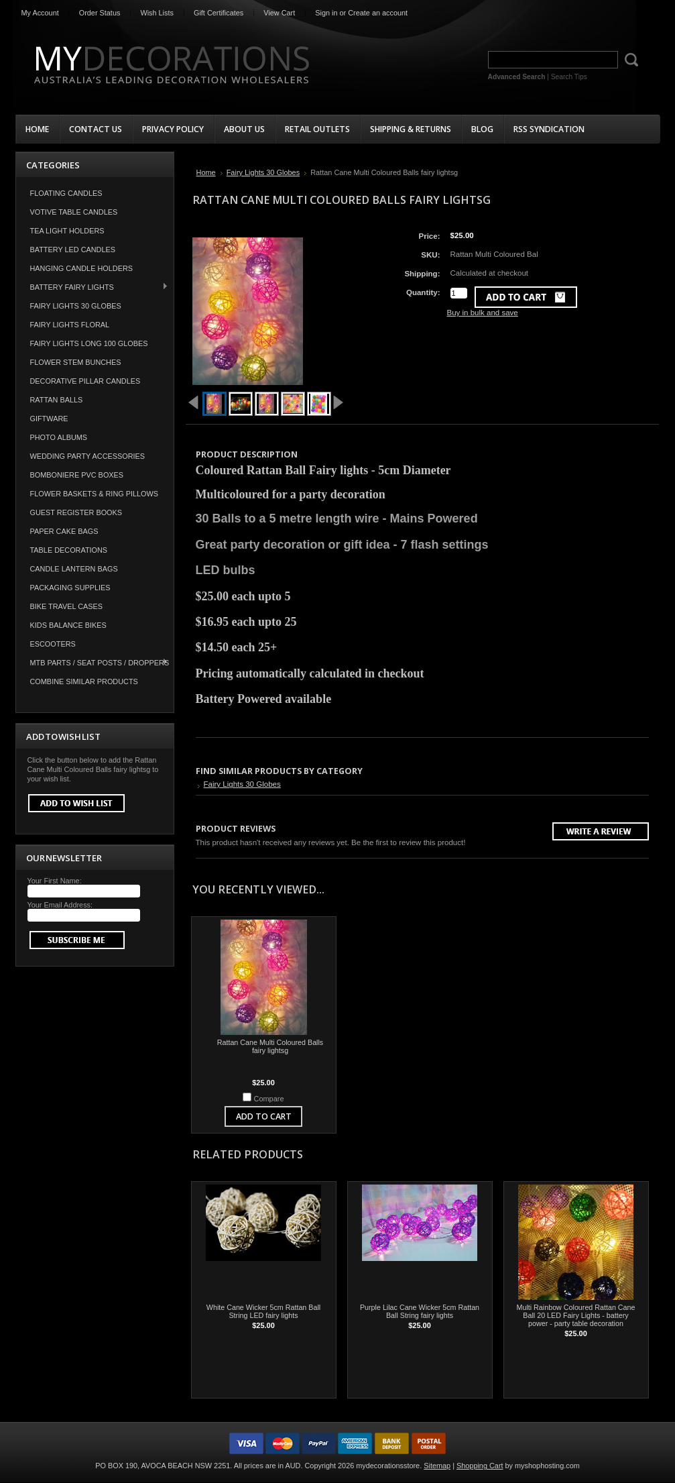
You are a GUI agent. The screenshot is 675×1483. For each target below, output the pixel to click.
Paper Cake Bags (64, 531)
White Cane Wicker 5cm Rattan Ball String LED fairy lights (263, 1311)
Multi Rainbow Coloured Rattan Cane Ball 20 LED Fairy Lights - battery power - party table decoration (576, 1315)
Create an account (378, 13)
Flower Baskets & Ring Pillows (94, 494)
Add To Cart (264, 1116)
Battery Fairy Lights (92, 286)
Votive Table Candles (74, 212)
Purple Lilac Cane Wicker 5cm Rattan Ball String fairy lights (419, 1311)
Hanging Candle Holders (81, 268)
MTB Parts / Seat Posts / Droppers (93, 662)
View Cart (279, 13)
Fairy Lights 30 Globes (75, 306)
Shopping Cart (479, 1466)
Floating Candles (66, 193)
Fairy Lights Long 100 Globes (89, 343)
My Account (40, 13)
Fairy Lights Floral (70, 325)
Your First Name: (54, 881)
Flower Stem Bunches (75, 362)
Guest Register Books (76, 512)
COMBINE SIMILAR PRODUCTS (84, 681)
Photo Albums (59, 437)
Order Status (100, 13)
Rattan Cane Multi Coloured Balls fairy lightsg (270, 1046)
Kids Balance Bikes (68, 625)
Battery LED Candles (73, 249)
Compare (269, 1099)
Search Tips (569, 76)
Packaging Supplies (70, 588)
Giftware (49, 419)
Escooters (53, 644)
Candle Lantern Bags (74, 569)
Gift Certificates (218, 13)
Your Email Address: (60, 905)
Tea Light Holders (67, 231)
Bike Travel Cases (66, 606)
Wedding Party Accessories (87, 456)
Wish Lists (157, 13)
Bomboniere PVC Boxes (77, 475)
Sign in (326, 13)
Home (206, 172)
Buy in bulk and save (482, 313)
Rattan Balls (56, 400)
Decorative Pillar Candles (85, 381)
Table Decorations (69, 550)
